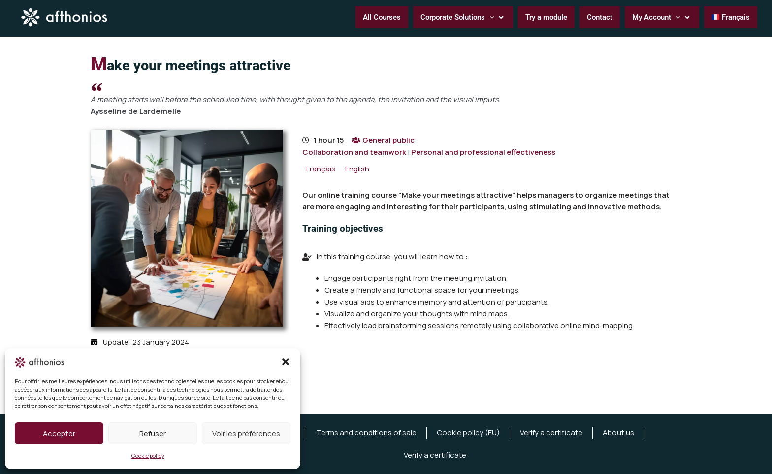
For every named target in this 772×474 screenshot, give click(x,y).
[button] (285, 362)
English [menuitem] (357, 169)
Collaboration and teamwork (354, 152)
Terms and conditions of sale (366, 432)
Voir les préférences (246, 433)
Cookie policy (147, 455)
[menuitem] (320, 168)
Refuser (152, 433)
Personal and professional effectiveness (483, 152)
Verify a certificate (551, 432)
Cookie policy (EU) (468, 432)
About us (618, 432)
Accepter (59, 433)
